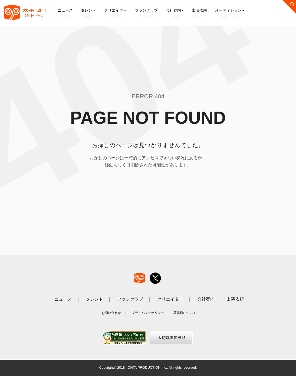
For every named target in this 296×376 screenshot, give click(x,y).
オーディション (228, 13)
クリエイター (115, 13)
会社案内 (174, 13)
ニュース (65, 13)
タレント (88, 13)
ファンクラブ (145, 13)
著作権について (184, 313)
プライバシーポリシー (148, 313)
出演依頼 (198, 13)
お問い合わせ (111, 313)
